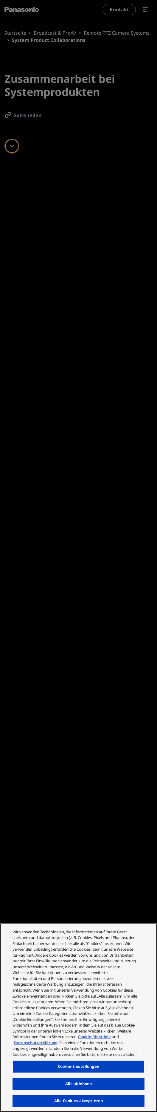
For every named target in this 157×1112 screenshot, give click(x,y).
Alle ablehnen (78, 1083)
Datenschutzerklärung (35, 1042)
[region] (78, 1017)
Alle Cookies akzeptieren (78, 1100)
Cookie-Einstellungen (78, 1066)
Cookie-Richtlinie (94, 1036)
